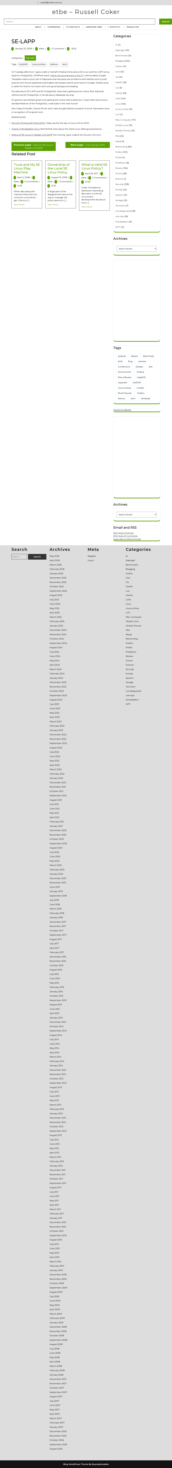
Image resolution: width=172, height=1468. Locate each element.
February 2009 (57, 1318)
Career (118, 66)
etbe (41, 48)
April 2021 (54, 817)
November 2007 (58, 1383)
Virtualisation (121, 221)
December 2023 (58, 682)
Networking (121, 146)
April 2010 (54, 1257)
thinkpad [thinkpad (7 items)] (145, 398)
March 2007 (56, 1418)
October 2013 (56, 1078)
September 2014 (58, 1030)
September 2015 (58, 1000)
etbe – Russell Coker (86, 11)
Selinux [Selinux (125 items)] (121, 398)
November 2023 (58, 686)
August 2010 (56, 1239)
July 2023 (54, 704)
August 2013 (56, 1087)
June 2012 (55, 1144)
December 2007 (58, 1379)
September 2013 (58, 1083)
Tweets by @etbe (122, 410)
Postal (118, 157)
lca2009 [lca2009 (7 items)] (137, 382)
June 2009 (55, 1300)
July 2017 (54, 943)
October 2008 (57, 1335)
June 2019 (55, 887)
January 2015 (56, 1017)
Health (118, 82)
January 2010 (56, 1270)
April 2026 (55, 560)
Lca (117, 87)
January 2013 (56, 1113)
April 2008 (55, 1361)
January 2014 (56, 1065)
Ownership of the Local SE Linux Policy (58, 168)
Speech (119, 195)
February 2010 (57, 1266)
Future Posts (73, 27)
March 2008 (56, 1366)
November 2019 (58, 882)
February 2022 (57, 774)
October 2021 (56, 791)
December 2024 (58, 630)
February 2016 (57, 987)
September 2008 (58, 1340)
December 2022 (58, 734)
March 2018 (55, 908)
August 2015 (56, 1004)
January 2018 (56, 917)
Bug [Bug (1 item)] (130, 361)
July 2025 (54, 599)
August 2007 (56, 1396)
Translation (132, 27)
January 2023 (56, 730)
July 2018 (54, 900)
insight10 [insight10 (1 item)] (141, 377)
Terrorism (120, 205)
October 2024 (57, 638)
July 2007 (54, 1401)
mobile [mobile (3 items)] (140, 388)
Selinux (54, 64)
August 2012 (56, 1135)
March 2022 (56, 769)
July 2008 (54, 1348)
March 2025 (56, 617)
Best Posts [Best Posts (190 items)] (148, 356)
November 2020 (58, 834)
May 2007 (54, 1409)
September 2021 (58, 795)
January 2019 (56, 891)
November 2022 (58, 739)
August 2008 (56, 1344)
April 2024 (55, 665)
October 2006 (57, 1440)
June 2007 (55, 1405)
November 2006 (58, 1435)
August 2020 (56, 847)
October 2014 (56, 1026)
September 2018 (58, 895)
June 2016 (55, 978)
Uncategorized (123, 211)
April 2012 (54, 1152)
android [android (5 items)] (122, 356)
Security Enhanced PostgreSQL (28, 123)
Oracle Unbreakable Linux (25, 129)
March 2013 (55, 1105)
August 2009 (56, 1292)
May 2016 (54, 983)
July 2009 (54, 1296)
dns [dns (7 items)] (150, 366)
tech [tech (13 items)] (133, 398)
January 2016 (56, 991)
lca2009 (23, 64)
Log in (91, 560)
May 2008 (55, 1357)
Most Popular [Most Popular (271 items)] (125, 393)
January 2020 (56, 874)
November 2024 (58, 634)
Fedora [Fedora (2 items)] (140, 372)
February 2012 (57, 1161)
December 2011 (58, 1170)
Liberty (118, 93)
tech (64, 64)
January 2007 (56, 1427)
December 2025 (58, 577)
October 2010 (56, 1231)
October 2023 (57, 691)
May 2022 (54, 760)
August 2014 (56, 1035)
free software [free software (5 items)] (124, 377)
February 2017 (57, 952)
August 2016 (56, 969)
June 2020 (55, 856)
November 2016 (58, 961)
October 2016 (56, 965)
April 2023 (55, 717)
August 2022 (56, 747)
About (38, 27)
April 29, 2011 (92, 173)
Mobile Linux (121, 125)
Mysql (118, 141)
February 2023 (57, 726)
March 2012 (55, 1157)
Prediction (120, 162)
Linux (118, 104)
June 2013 (55, 1096)
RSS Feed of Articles (123, 533)
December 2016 (58, 956)
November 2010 (58, 1226)
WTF (117, 227)
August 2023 (56, 699)
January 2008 (56, 1375)
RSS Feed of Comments (125, 536)
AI (116, 45)
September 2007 (58, 1392)
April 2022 (55, 765)
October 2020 (57, 839)
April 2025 (55, 612)
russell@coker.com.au (49, 2)
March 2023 (56, 721)
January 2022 (56, 778)
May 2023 (54, 713)
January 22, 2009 (23, 48)
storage (119, 200)
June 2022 (55, 756)
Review (119, 168)
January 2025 (56, 625)
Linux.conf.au (39, 64)
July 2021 (54, 804)
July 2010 (54, 1244)
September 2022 (58, 743)
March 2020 (56, 865)
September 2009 (58, 1287)
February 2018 (57, 913)
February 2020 (57, 869)
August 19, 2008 (60, 177)
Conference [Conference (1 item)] (124, 366)
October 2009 (57, 1283)
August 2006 (56, 1448)
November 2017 (58, 926)
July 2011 (54, 1192)
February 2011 (57, 1213)
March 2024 (56, 669)
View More (19, 204)
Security (30, 58)
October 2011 (56, 1178)
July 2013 (54, 1091)
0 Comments (32, 181)
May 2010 (54, 1253)
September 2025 (58, 591)
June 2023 (55, 708)
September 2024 (58, 643)
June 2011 (54, 1196)
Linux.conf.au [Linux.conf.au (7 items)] (124, 388)
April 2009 (55, 1309)
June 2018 (55, 904)
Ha (116, 77)
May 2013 (54, 1100)
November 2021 (58, 787)
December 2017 (58, 922)
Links (117, 98)
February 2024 (57, 673)
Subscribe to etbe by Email (127, 539)
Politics (118, 152)
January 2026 (56, 573)
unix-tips (119, 216)
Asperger (120, 50)
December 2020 (58, 830)
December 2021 (58, 782)
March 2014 (55, 1057)
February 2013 (57, 1109)
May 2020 (54, 861)
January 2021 (56, 826)
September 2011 (58, 1183)
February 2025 (57, 621)
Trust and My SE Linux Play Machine (27, 168)
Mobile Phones (123, 130)
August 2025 (56, 595)
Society (119, 189)
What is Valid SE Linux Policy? (94, 166)
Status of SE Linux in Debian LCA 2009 (31, 135)
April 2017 (54, 948)
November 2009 (58, 1279)
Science (119, 179)
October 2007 (57, 1388)
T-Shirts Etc (114, 27)
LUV (117, 114)
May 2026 (54, 556)
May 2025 (54, 608)
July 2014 (54, 1039)
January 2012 (56, 1165)
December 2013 (58, 1070)
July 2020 (54, 852)
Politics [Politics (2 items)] (140, 393)
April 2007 (55, 1414)
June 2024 (55, 656)
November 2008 (58, 1331)
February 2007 (57, 1422)
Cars (117, 71)
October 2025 (57, 586)
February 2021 (57, 821)
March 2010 (55, 1261)
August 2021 (56, 800)
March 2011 (55, 1209)
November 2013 (58, 1074)
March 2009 (56, 1314)
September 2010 (58, 1235)
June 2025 (55, 604)
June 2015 (55, 1009)
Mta (117, 136)
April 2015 (54, 1013)
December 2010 (58, 1222)
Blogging (120, 61)
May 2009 (55, 1305)
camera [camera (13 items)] (142, 361)
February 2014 (57, 1061)
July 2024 (54, 652)
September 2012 (58, 1131)
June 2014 (55, 1044)
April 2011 (54, 1205)
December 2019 (58, 878)
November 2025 (58, 582)
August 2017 (56, 939)
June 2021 (55, 808)
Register (92, 556)
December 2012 (58, 1118)
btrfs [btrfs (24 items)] (120, 361)
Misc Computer (123, 120)
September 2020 (58, 843)
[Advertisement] (124, 300)
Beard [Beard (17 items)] (134, 356)
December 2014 (58, 1022)
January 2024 (56, 678)
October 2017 (56, 930)
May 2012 (54, 1148)
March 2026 (56, 564)
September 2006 (58, 1444)
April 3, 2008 (24, 177)
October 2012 (56, 1126)
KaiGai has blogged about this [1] (66, 75)
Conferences (53, 27)
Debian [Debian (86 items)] (139, 366)
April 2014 (54, 1052)
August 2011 (55, 1187)
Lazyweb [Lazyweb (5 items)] (122, 382)
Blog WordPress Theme (75, 1464)
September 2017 (58, 935)
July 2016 (54, 974)
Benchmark (121, 55)
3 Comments (65, 181)
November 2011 (57, 1174)
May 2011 (54, 1200)
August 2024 (56, 647)
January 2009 (56, 1322)
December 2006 (58, 1431)
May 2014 (54, 1048)
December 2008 (58, 1327)
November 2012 (58, 1122)
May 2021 (54, 813)
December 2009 (58, 1274)
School (118, 173)
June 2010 (55, 1248)
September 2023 (58, 695)
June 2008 (55, 1353)
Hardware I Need (94, 27)
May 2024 (54, 660)
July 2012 (54, 1139)
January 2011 (56, 1218)
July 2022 (54, 752)
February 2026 (57, 569)
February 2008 (57, 1370)
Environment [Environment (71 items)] (124, 372)
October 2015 (56, 996)
